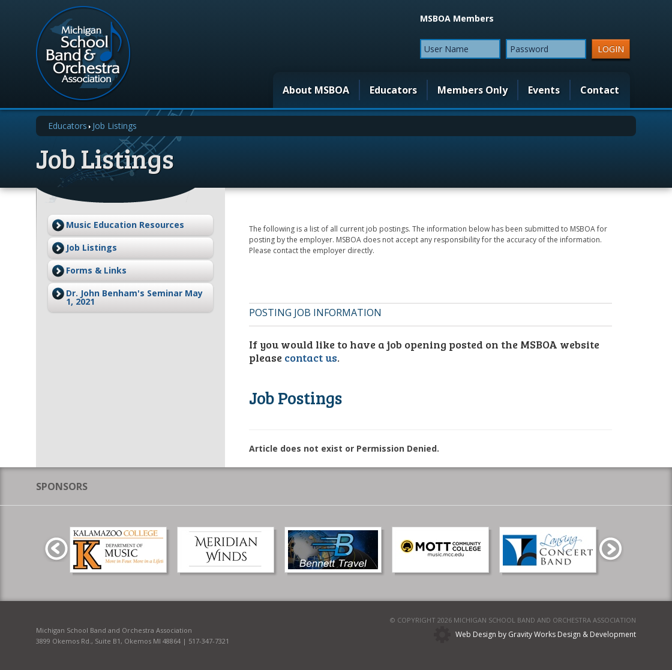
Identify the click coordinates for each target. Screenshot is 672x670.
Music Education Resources (125, 224)
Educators (393, 90)
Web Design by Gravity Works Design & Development (545, 634)
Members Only (472, 90)
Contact (599, 90)
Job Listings (91, 247)
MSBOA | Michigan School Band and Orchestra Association (83, 54)
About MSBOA (316, 90)
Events (544, 90)
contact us (310, 357)
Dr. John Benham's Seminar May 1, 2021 (134, 297)
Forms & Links (96, 270)
